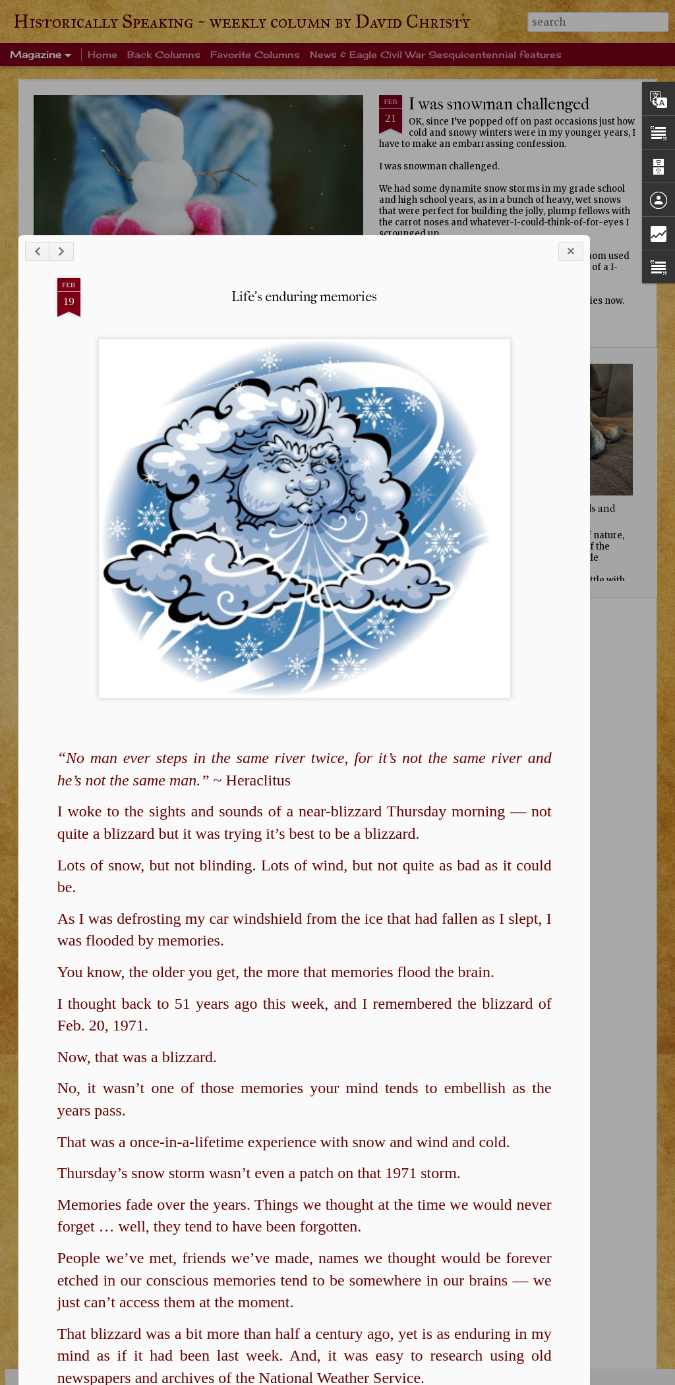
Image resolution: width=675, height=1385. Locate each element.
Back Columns (163, 54)
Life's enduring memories (276, 472)
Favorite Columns (255, 54)
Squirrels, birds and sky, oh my (569, 514)
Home (102, 54)
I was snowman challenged (499, 104)
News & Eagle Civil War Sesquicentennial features (436, 54)
